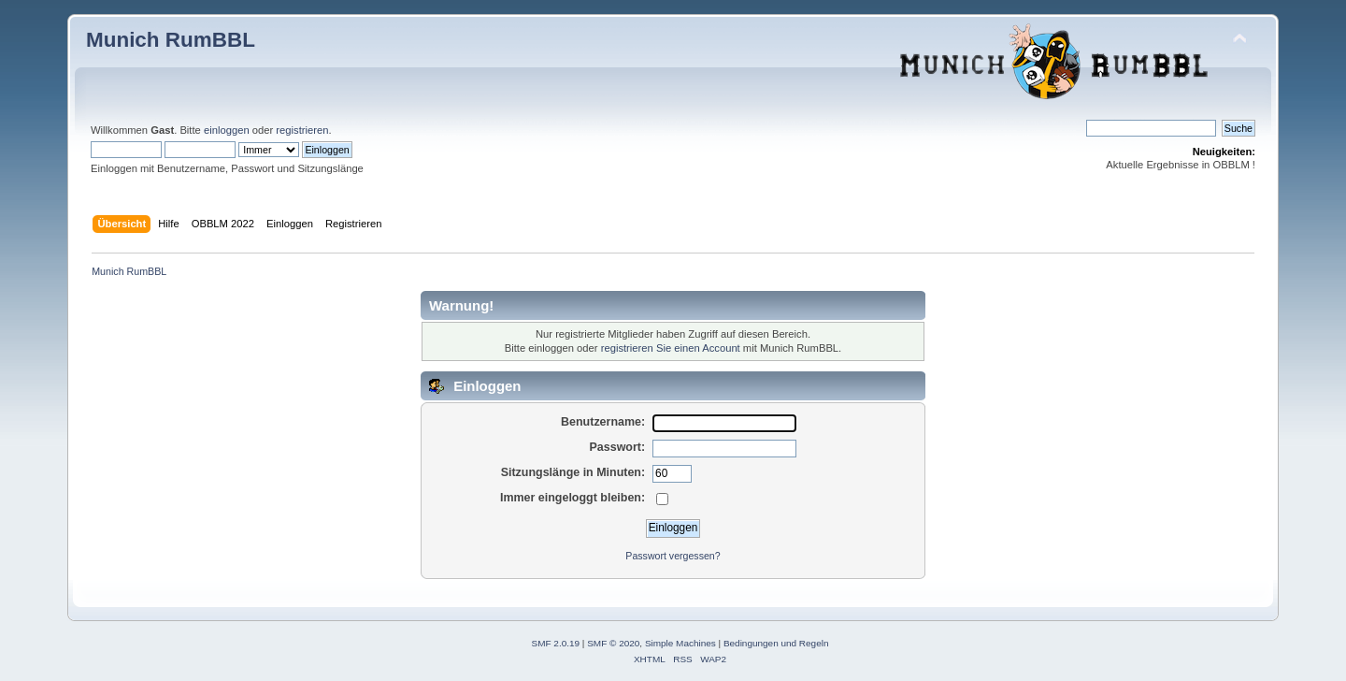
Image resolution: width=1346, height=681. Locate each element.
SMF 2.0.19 (556, 643)
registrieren (302, 130)
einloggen (227, 130)
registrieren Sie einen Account (670, 348)
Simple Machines (680, 643)
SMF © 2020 (613, 643)
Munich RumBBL (170, 39)
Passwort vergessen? (672, 555)
